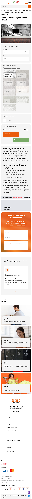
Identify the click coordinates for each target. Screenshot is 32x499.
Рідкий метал (4, 14)
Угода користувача (11, 430)
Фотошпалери (13, 10)
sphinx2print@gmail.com (16, 408)
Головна (3, 10)
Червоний (17, 12)
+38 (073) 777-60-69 (16, 407)
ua (8, 2)
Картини (9, 454)
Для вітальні (25, 10)
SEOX (3, 497)
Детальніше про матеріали (11, 68)
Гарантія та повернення (12, 433)
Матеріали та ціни (11, 420)
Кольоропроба (10, 424)
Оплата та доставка (12, 427)
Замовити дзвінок (16, 411)
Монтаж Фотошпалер (12, 437)
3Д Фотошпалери (5, 12)
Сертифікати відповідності (13, 440)
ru (10, 2)
